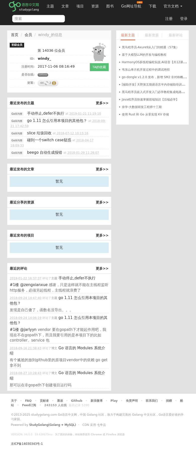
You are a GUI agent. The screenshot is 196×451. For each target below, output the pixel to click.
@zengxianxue (34, 285)
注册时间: (28, 66)
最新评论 (176, 35)
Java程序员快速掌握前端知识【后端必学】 (150, 99)
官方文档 (173, 6)
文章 (65, 6)
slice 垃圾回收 (39, 133)
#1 (14, 285)
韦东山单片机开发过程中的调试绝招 (146, 69)
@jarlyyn (28, 329)
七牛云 (101, 425)
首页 (14, 35)
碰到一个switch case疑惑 (49, 140)
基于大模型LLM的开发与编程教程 (144, 54)
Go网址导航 (132, 4)
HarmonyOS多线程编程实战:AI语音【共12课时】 (155, 62)
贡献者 (44, 400)
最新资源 (152, 35)
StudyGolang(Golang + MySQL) (52, 425)
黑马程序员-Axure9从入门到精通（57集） (150, 47)
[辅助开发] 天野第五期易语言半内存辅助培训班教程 (156, 84)
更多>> (102, 103)
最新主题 (128, 35)
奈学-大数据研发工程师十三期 (142, 107)
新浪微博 (96, 400)
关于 (14, 400)
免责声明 (132, 400)
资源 (95, 6)
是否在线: (28, 74)
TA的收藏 (99, 67)
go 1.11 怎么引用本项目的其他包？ (57, 120)
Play (113, 400)
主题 (50, 6)
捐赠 (169, 400)
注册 (169, 18)
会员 (28, 35)
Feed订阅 (29, 405)
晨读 (60, 400)
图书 (110, 6)
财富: (31, 83)
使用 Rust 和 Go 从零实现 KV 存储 (145, 114)
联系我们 (152, 400)
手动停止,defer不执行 (45, 113)
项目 (80, 6)
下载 (152, 6)
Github (76, 400)
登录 (184, 18)
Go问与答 (16, 113)
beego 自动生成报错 (44, 152)
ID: (32, 58)
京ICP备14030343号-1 (27, 444)
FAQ (28, 400)
